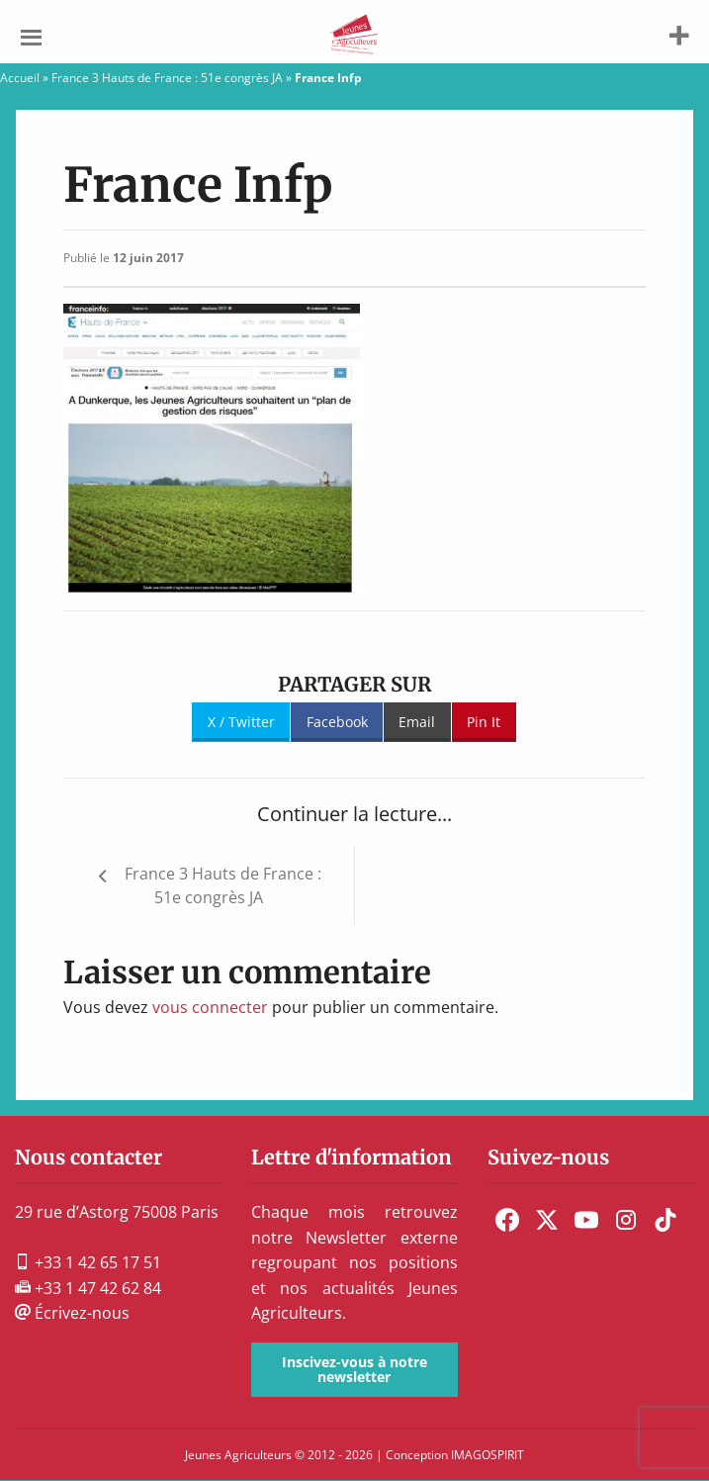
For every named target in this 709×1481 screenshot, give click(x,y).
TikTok (665, 1220)
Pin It (483, 721)
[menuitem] (507, 1220)
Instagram (626, 1220)
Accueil (20, 77)
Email (417, 721)
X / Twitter (241, 721)
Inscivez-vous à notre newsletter (354, 1368)
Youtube (586, 1220)
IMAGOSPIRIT (487, 1454)
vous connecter (210, 1007)
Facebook (337, 721)
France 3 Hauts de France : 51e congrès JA (167, 77)
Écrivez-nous (72, 1313)
